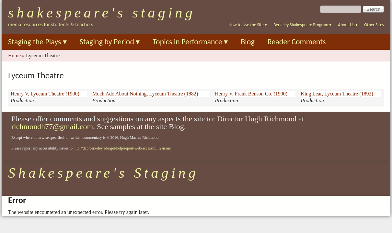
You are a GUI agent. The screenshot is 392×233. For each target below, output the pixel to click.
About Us (348, 25)
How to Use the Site (248, 25)
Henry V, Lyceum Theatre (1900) (45, 93)
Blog (248, 41)
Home (14, 55)
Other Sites (374, 25)
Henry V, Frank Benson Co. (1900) (251, 93)
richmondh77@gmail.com (52, 126)
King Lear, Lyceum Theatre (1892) (337, 93)
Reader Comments (297, 41)
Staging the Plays (37, 41)
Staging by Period (110, 41)
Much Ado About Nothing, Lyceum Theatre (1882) (145, 93)
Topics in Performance (190, 41)
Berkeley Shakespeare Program (302, 25)
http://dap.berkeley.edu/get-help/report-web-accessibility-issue (122, 148)
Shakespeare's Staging (101, 13)
